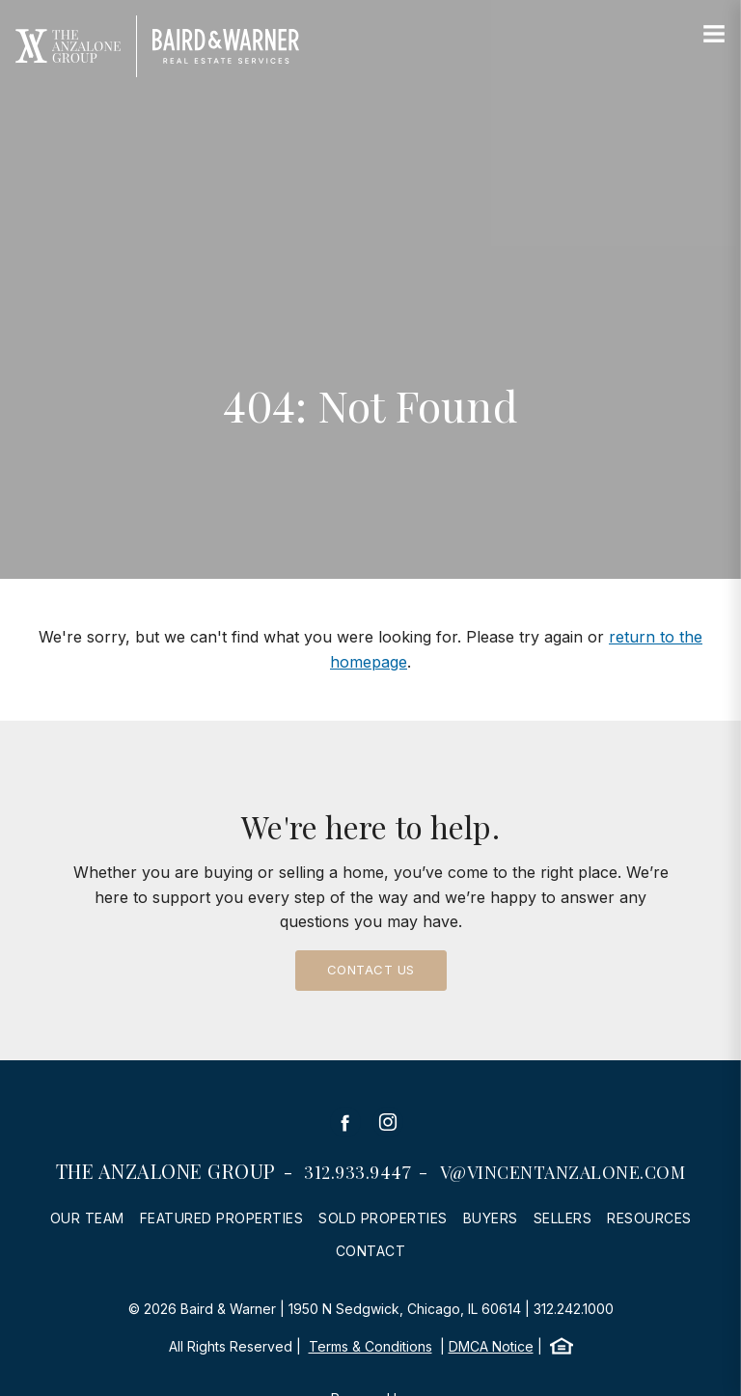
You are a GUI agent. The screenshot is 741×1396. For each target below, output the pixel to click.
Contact (371, 1251)
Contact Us (371, 969)
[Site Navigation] (714, 35)
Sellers (563, 1218)
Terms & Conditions (370, 1346)
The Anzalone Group (166, 1171)
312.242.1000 (574, 1308)
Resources (649, 1218)
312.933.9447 (357, 1172)
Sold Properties (383, 1218)
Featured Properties (222, 1218)
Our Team (87, 1218)
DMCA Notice (491, 1346)
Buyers (490, 1218)
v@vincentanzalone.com (563, 1172)
